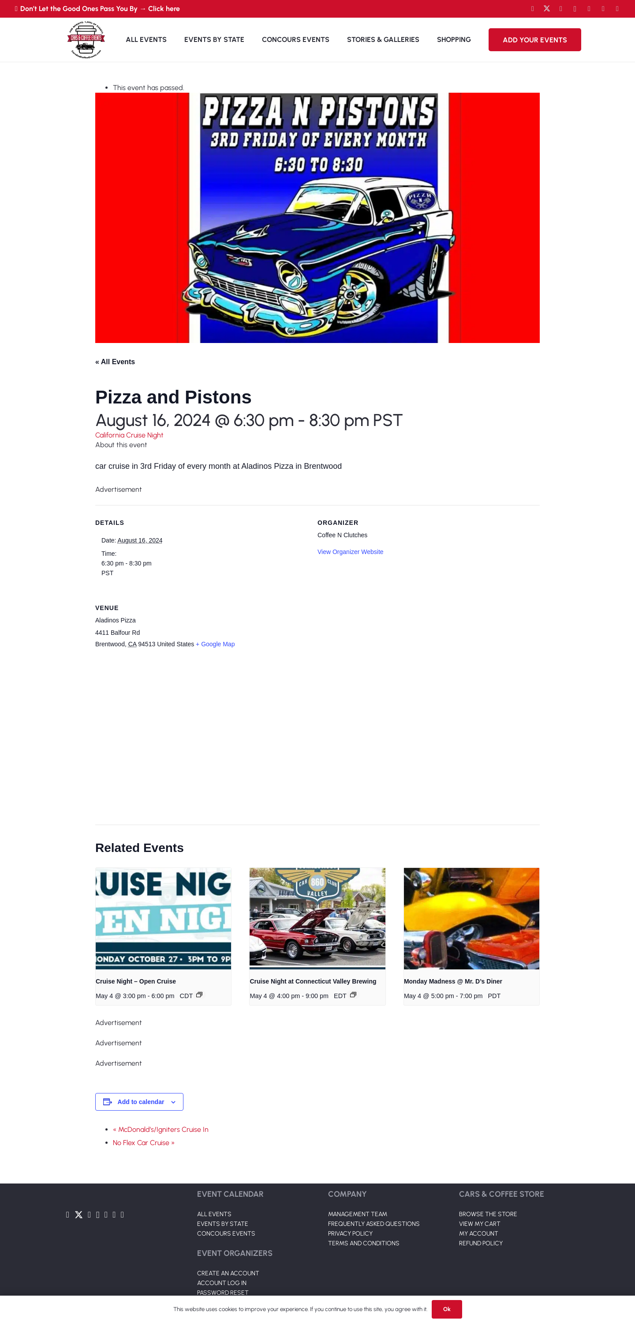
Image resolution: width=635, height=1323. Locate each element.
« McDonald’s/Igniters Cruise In (161, 1129)
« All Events (115, 362)
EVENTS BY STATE (222, 1224)
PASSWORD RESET (223, 1293)
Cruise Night (145, 435)
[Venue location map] (312, 737)
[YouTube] (561, 9)
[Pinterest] (617, 9)
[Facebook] (533, 9)
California (110, 435)
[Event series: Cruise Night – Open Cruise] (199, 994)
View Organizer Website (351, 551)
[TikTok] (603, 9)
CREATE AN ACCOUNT (228, 1273)
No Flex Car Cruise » (144, 1142)
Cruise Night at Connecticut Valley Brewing (313, 981)
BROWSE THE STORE (488, 1214)
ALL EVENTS (214, 1214)
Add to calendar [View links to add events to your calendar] (141, 1101)
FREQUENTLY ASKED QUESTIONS (374, 1224)
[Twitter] (547, 9)
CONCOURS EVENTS (226, 1233)
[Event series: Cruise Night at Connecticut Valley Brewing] (353, 994)
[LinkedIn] (589, 9)
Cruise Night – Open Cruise (136, 981)
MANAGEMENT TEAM (357, 1214)
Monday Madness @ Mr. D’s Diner (453, 981)
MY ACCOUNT (478, 1233)
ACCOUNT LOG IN (222, 1283)
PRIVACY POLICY (350, 1233)
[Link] (86, 40)
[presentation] (163, 918)
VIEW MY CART (480, 1224)
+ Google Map (215, 644)
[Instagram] (575, 9)
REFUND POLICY (481, 1243)
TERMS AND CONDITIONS (364, 1243)
